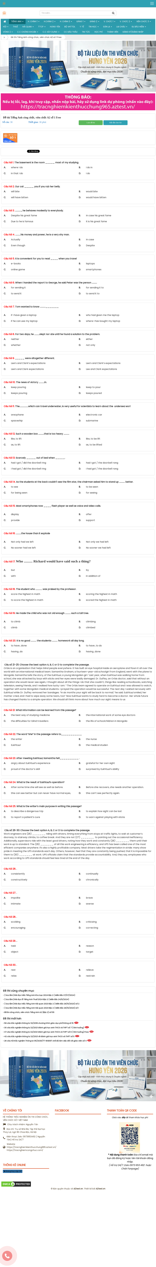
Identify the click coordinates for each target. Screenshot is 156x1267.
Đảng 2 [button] (94, 22)
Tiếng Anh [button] (17, 22)
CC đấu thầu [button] (70, 31)
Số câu (5, 122)
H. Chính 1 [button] (33, 22)
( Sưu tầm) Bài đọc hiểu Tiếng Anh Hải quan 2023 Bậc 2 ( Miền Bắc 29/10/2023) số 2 (41, 1003)
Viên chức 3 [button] (143, 22)
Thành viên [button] (112, 31)
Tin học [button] (94, 27)
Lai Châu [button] (121, 27)
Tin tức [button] (86, 31)
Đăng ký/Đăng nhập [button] (133, 31)
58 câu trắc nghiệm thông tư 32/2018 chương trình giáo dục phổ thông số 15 (38, 1023)
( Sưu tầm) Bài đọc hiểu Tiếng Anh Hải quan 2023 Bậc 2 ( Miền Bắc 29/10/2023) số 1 (41, 1008)
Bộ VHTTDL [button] (69, 26)
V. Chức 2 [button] (126, 22)
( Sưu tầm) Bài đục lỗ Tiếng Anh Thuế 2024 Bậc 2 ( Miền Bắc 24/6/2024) (36, 999)
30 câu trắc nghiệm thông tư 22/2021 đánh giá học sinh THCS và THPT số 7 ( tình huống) (43, 1027)
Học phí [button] (98, 31)
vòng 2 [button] (8, 32)
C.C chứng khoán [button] (27, 32)
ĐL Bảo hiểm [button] (139, 27)
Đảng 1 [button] (81, 22)
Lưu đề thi (91, 122)
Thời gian (33, 122)
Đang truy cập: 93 (13, 1171)
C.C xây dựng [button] (51, 32)
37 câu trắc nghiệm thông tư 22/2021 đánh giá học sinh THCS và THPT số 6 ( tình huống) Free (46, 1032)
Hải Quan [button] (28, 27)
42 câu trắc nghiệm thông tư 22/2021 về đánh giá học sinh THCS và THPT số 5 (38, 1036)
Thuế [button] (15, 26)
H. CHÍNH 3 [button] (66, 22)
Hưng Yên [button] (55, 26)
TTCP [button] (41, 27)
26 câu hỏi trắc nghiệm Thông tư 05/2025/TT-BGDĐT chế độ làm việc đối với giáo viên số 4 (45, 1040)
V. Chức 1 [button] (109, 22)
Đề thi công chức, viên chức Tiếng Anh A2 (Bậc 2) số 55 (28, 1012)
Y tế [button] (82, 26)
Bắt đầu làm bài (115, 122)
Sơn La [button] (107, 27)
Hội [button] (5, 27)
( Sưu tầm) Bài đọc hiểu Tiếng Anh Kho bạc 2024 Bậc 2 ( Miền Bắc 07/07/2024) (39, 995)
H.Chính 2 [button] (49, 22)
